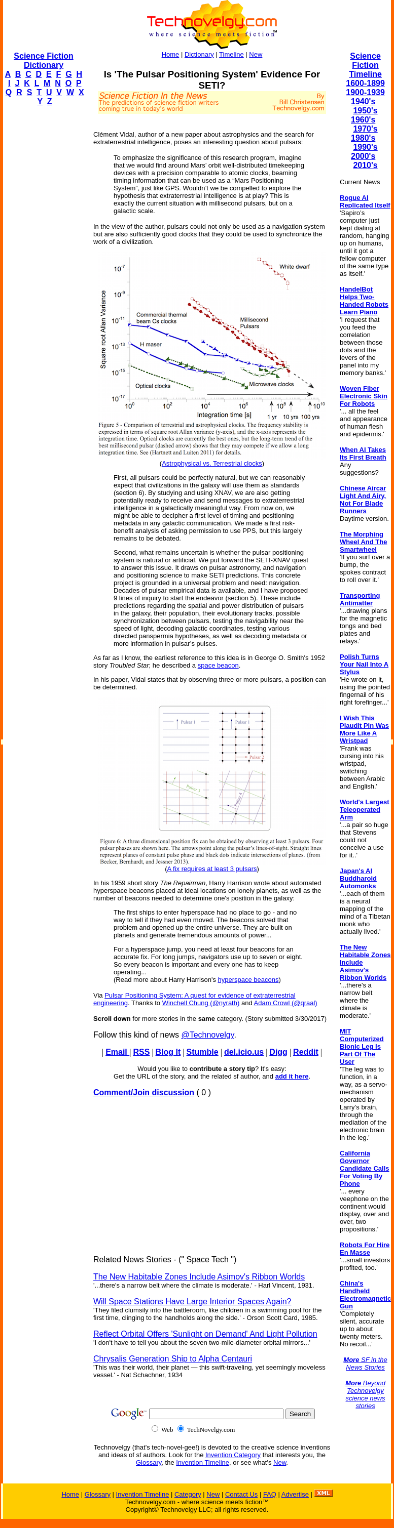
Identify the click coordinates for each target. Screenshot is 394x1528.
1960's (363, 119)
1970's (365, 129)
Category (187, 1494)
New (255, 54)
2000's (363, 156)
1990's (365, 147)
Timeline (231, 54)
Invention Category (233, 1455)
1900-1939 (365, 92)
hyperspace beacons (248, 979)
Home (171, 54)
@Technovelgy (207, 1034)
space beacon (218, 665)
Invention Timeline (202, 1462)
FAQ (269, 1494)
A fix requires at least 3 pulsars (212, 869)
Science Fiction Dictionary (43, 60)
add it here (292, 1076)
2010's (365, 165)
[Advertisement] (43, 266)
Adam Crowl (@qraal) (285, 1003)
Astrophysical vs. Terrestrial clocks (212, 463)
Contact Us (241, 1494)
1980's (363, 138)
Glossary (148, 1462)
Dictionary (199, 54)
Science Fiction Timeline (365, 65)
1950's (365, 110)
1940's (363, 101)
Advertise (295, 1494)
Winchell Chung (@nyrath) (201, 1003)
